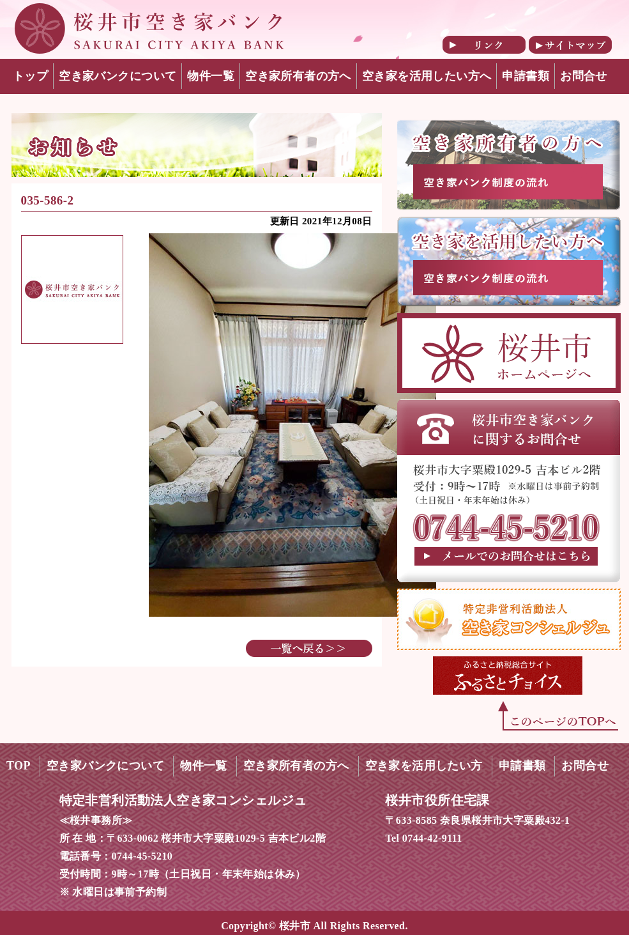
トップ (30, 76)
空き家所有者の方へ (298, 76)
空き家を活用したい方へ (427, 76)
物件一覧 (210, 76)
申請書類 (525, 76)
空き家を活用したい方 (424, 765)
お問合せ (583, 76)
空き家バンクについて (117, 76)
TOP (18, 765)
